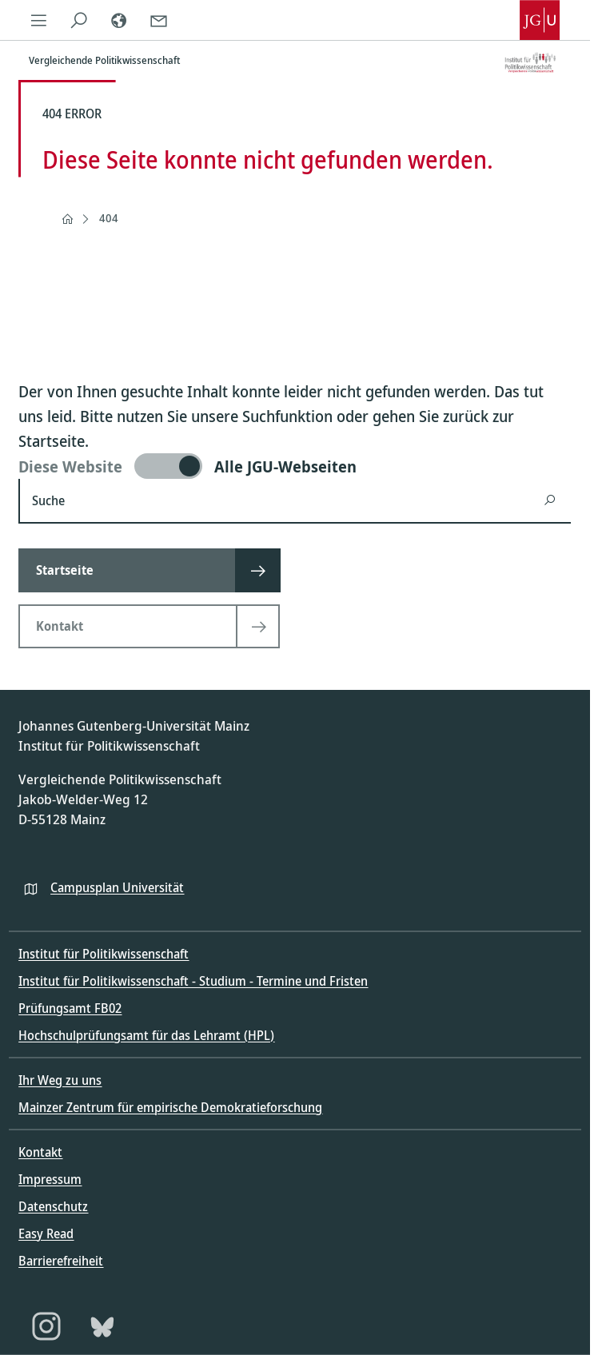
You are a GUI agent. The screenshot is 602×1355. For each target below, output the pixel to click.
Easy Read (46, 1233)
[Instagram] (46, 1326)
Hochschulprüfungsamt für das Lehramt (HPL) (146, 1035)
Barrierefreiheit (60, 1260)
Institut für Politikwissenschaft (103, 953)
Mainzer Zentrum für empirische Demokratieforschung (170, 1107)
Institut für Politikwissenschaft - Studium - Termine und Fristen (193, 981)
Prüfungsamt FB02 (70, 1008)
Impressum (50, 1179)
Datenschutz (53, 1206)
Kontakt (40, 1152)
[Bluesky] (102, 1326)
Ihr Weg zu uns (60, 1080)
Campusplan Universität (117, 887)
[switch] (294, 466)
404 (108, 217)
